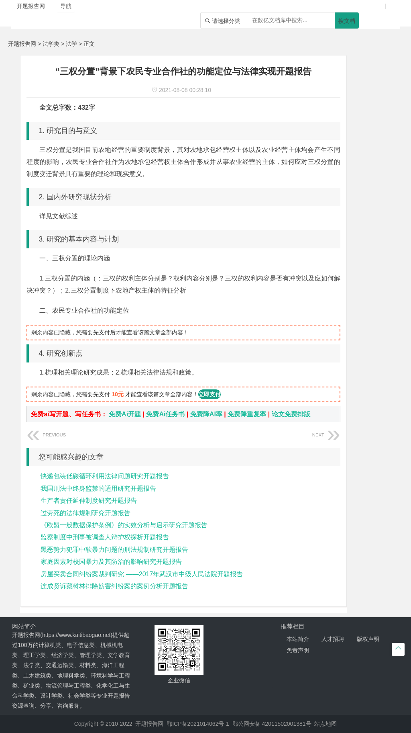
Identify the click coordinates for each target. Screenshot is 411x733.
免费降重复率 (247, 414)
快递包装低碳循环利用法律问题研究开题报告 (105, 476)
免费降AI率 (206, 414)
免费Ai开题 (125, 414)
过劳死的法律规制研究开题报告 (85, 513)
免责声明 (298, 650)
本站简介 (298, 639)
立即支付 (209, 394)
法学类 (51, 44)
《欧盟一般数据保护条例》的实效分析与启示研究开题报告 (124, 525)
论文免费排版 (291, 414)
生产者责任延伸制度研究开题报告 (89, 500)
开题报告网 (22, 44)
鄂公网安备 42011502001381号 (271, 724)
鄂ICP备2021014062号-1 (198, 724)
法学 (71, 44)
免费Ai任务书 (165, 414)
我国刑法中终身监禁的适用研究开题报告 (98, 488)
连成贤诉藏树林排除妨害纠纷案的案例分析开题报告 (114, 586)
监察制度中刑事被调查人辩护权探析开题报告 (105, 537)
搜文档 (346, 21)
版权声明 (368, 639)
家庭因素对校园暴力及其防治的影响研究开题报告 (111, 561)
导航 (65, 6)
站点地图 (325, 724)
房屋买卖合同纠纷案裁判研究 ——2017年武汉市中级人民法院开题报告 (142, 574)
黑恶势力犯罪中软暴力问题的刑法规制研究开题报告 (114, 549)
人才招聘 (332, 639)
